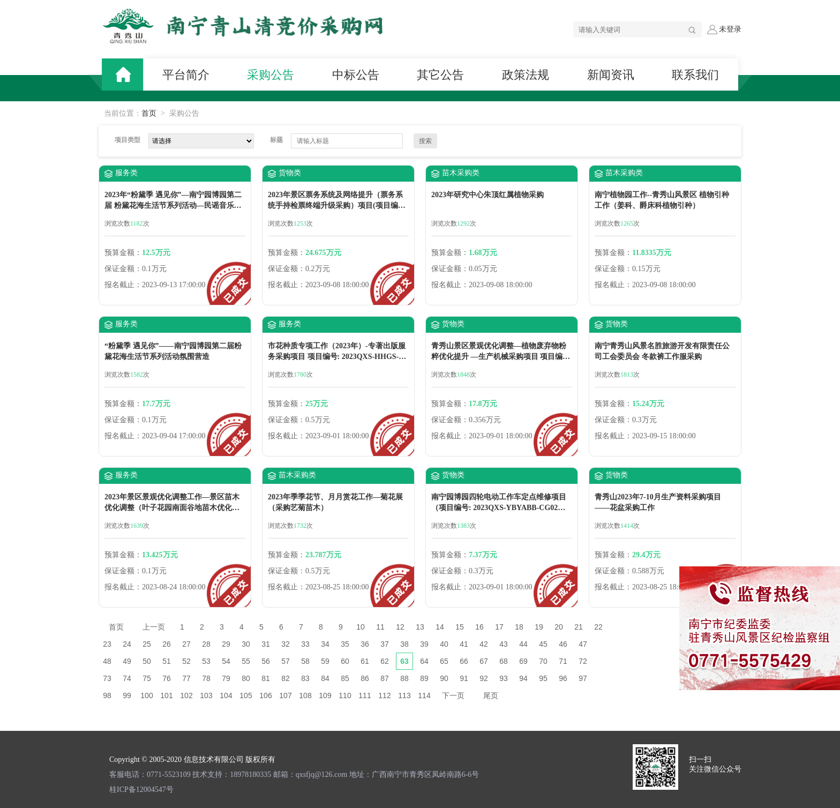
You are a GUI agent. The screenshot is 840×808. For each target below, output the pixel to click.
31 (265, 644)
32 (285, 644)
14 (440, 627)
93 (503, 678)
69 (523, 661)
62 (384, 661)
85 (345, 678)
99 (127, 695)
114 (424, 695)
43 (503, 644)
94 (523, 678)
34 (325, 644)
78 (206, 678)
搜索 (425, 141)
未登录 (724, 29)
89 (424, 678)
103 (206, 695)
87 (384, 678)
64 (424, 661)
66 (464, 661)
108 (305, 695)
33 (305, 644)
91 (464, 678)
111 (364, 695)
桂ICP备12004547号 (141, 789)
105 (245, 695)
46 (563, 644)
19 (539, 627)
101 (166, 695)
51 (166, 661)
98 (107, 695)
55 (246, 661)
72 (583, 661)
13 (420, 627)
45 (543, 644)
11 (380, 627)
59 (325, 661)
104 (226, 695)
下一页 (453, 695)
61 (365, 661)
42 (483, 644)
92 (483, 678)
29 (226, 644)
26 (166, 644)
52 (186, 661)
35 (345, 644)
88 (404, 678)
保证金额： (123, 269)
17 (499, 627)
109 (325, 695)
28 (206, 644)
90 (444, 678)
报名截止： (123, 285)
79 (226, 678)
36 (365, 644)
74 (127, 678)
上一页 (153, 627)
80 (246, 678)
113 (404, 695)
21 (578, 627)
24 (127, 644)
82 (285, 678)
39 (424, 644)
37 (384, 644)
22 (598, 627)
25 (146, 644)
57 (285, 661)
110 (345, 695)
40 (444, 644)
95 (543, 678)
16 (479, 627)
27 (186, 644)
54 (226, 661)
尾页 (490, 695)
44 (523, 644)
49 (127, 661)
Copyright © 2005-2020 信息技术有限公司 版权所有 (192, 759)
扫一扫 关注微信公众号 (715, 764)
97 (583, 678)
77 (186, 678)
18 (519, 627)
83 (305, 678)
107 (285, 695)
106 (265, 695)
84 (325, 678)
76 (166, 678)
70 (543, 661)
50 (146, 661)
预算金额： (123, 253)
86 (365, 678)
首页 (148, 113)
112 (384, 695)
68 (503, 661)
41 (464, 644)
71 (563, 661)
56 (265, 661)
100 (146, 695)
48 (107, 661)
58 (305, 661)
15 (459, 627)
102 (186, 695)
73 (107, 678)
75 (146, 678)
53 (206, 661)
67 (483, 661)
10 (360, 627)
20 (558, 627)
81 (265, 678)
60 (345, 661)
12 (400, 627)
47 (583, 644)
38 (404, 644)
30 (246, 644)
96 (563, 678)
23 (107, 644)
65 (444, 661)
